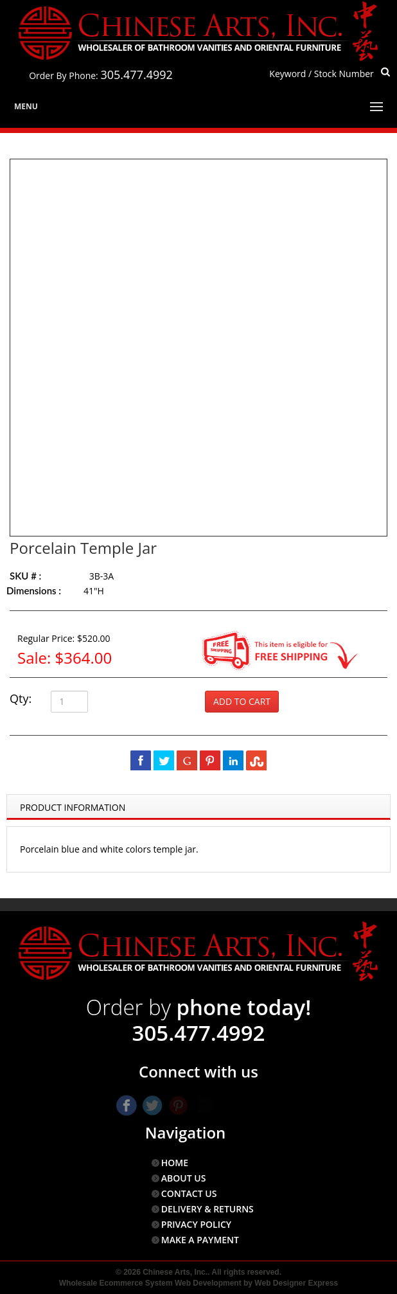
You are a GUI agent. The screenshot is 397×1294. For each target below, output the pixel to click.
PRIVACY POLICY (196, 1224)
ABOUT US (183, 1178)
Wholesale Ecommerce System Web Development (150, 1283)
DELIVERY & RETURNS (207, 1209)
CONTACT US (189, 1193)
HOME (174, 1163)
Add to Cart (241, 701)
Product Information (72, 807)
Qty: (20, 698)
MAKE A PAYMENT (200, 1240)
